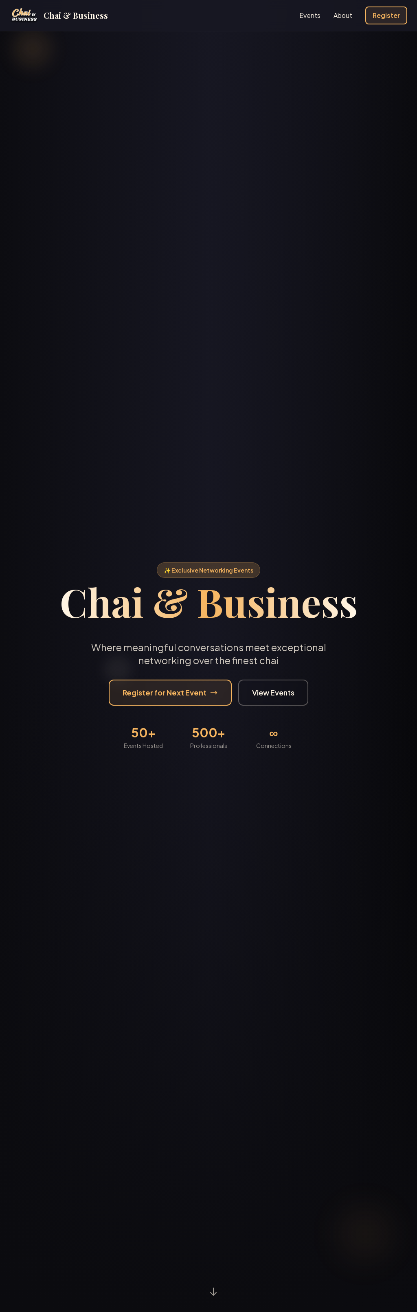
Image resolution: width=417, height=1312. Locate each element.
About (343, 15)
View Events (273, 692)
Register (386, 15)
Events (309, 15)
